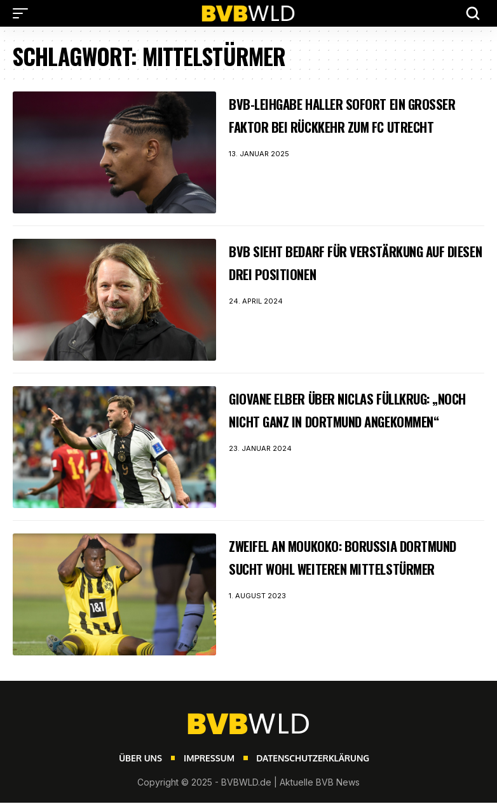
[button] (23, 13)
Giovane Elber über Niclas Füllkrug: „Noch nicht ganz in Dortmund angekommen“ (340, 420)
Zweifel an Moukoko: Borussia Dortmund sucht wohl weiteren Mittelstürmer (345, 567)
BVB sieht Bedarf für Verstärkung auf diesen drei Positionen (356, 261)
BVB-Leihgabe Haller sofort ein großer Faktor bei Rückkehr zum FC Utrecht (353, 125)
